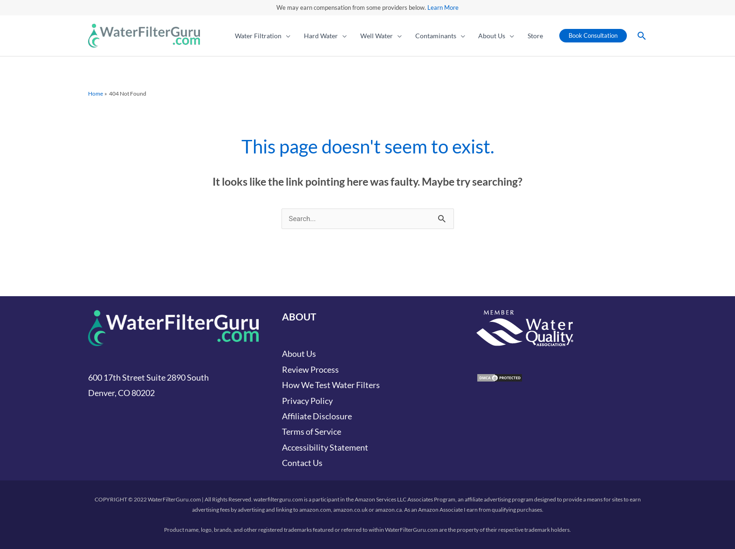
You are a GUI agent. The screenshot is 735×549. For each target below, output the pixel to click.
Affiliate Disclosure (317, 416)
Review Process (310, 369)
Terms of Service (311, 431)
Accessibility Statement (325, 447)
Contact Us (302, 463)
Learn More (443, 7)
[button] (262, 36)
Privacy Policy (307, 401)
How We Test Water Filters (331, 385)
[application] (286, 36)
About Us (299, 353)
